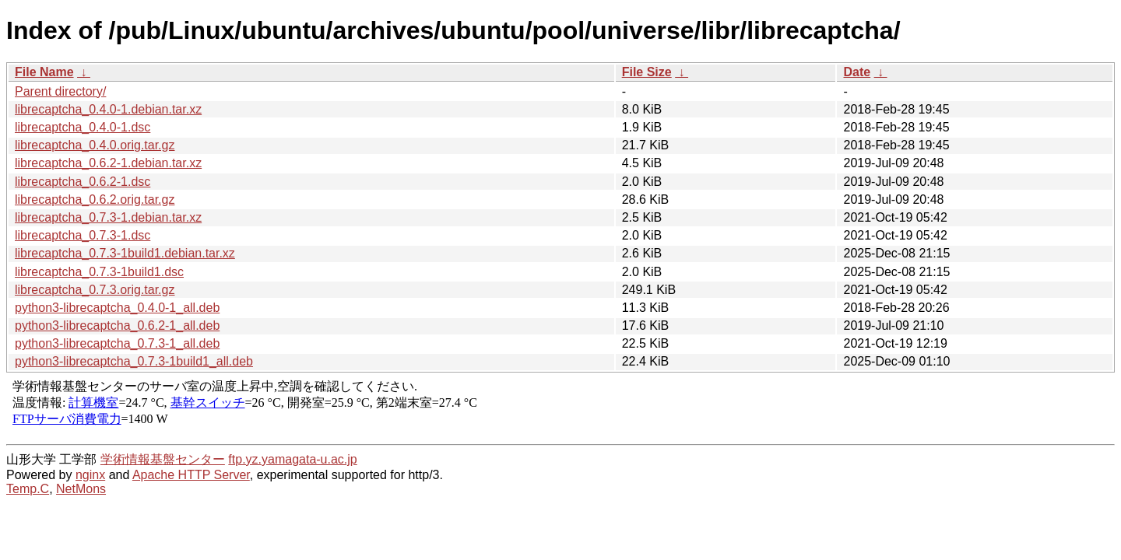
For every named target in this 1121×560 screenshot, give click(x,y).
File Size (647, 72)
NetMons (81, 488)
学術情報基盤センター (162, 459)
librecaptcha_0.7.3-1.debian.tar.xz (108, 217)
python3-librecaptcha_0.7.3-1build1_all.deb (134, 361)
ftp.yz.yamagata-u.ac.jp (292, 459)
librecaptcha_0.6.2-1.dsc (82, 181)
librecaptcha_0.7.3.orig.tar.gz (94, 289)
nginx (90, 474)
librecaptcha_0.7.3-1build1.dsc (99, 271)
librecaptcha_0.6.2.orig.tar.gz (94, 199)
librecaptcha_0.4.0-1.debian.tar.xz (108, 109)
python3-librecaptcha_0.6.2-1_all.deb (117, 325)
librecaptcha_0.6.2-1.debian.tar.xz (108, 163)
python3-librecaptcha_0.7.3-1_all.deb (117, 343)
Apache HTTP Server (191, 474)
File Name (44, 72)
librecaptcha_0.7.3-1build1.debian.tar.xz (125, 253)
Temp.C (27, 488)
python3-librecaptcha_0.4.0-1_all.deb (117, 307)
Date (856, 72)
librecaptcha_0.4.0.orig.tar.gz (94, 145)
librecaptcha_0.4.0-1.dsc (82, 127)
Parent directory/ (60, 91)
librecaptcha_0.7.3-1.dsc (82, 235)
